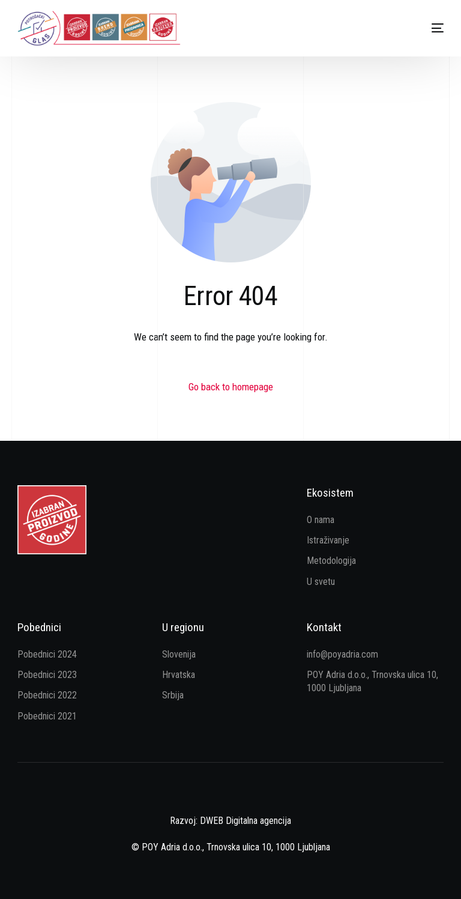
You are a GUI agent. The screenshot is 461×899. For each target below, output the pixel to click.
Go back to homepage (230, 387)
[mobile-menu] (426, 28)
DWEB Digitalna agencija (245, 820)
